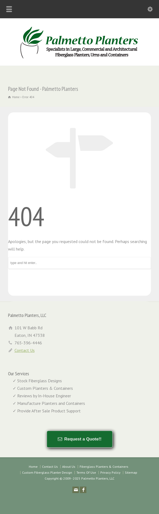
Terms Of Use (86, 472)
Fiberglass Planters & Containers (104, 467)
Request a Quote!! (82, 439)
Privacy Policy (110, 472)
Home (33, 467)
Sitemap (131, 472)
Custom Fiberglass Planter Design (47, 472)
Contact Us (25, 350)
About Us (68, 467)
